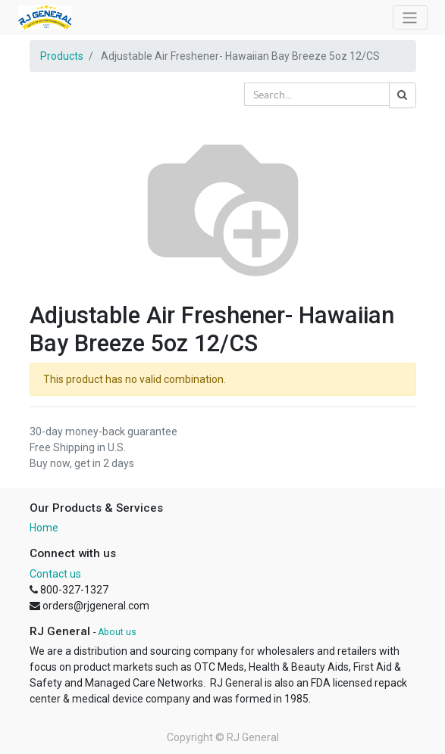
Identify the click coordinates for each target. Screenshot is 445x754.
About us (117, 632)
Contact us (55, 574)
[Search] (402, 95)
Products (61, 56)
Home (44, 528)
